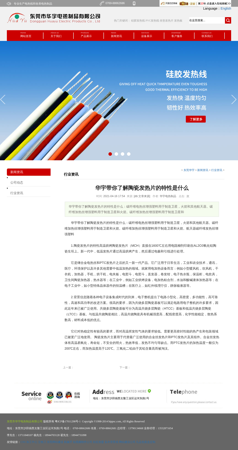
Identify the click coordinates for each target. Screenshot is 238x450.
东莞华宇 (189, 170)
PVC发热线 (152, 20)
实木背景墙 (111, 442)
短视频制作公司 (82, 442)
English (226, 8)
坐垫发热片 (166, 20)
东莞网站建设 (55, 442)
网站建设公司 (127, 442)
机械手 (68, 442)
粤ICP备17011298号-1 (67, 421)
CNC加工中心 (29, 442)
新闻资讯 (202, 170)
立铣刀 (42, 442)
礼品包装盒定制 (145, 442)
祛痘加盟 (98, 442)
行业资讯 (16, 193)
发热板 (178, 20)
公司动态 (16, 182)
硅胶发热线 (138, 20)
